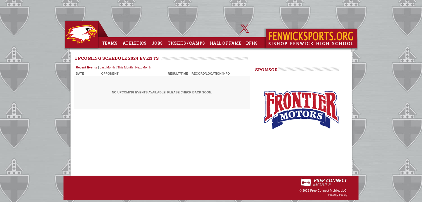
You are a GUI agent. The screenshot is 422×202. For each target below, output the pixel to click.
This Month (125, 67)
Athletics (134, 43)
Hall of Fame (225, 43)
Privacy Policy (337, 195)
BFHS (252, 43)
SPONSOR (266, 69)
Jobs (157, 43)
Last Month (107, 67)
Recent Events (86, 67)
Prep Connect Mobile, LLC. (328, 190)
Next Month (143, 67)
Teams (109, 43)
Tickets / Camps (186, 43)
